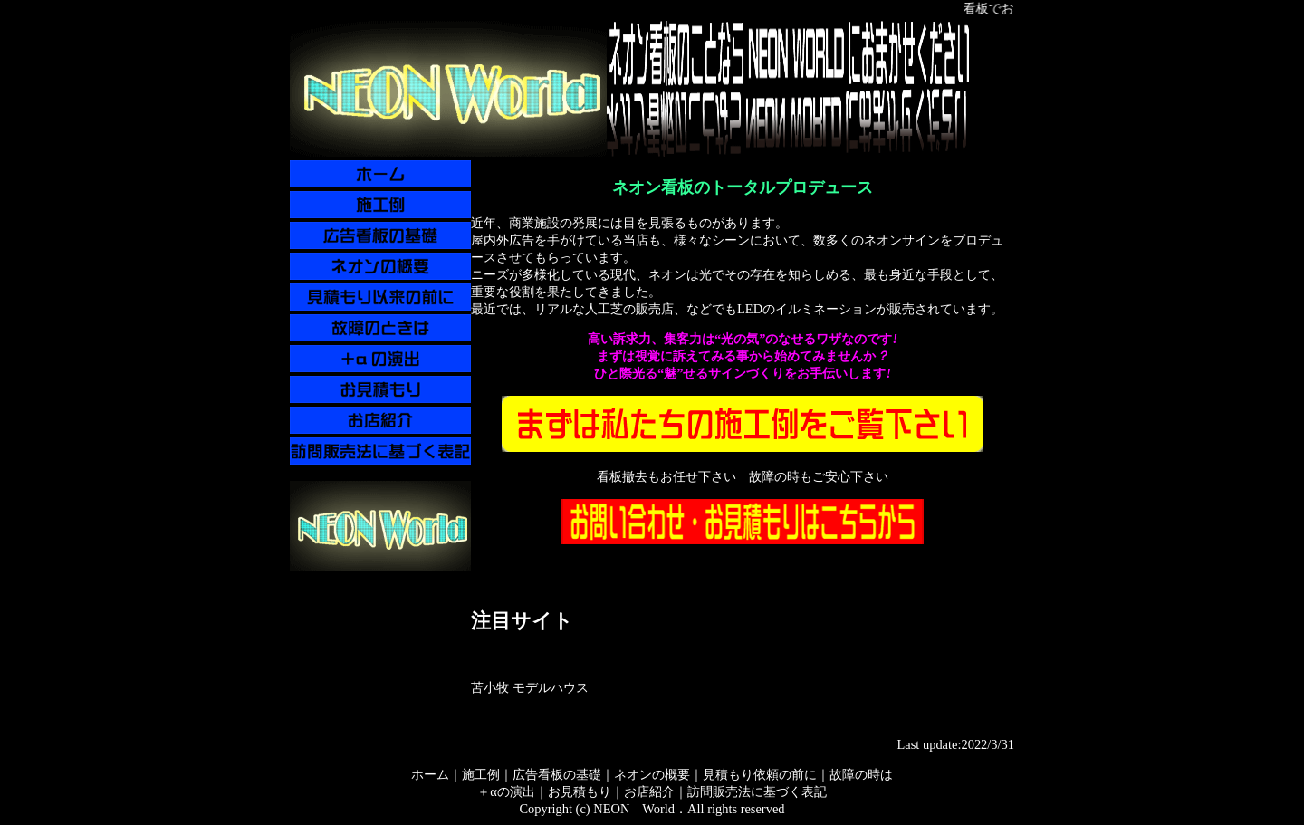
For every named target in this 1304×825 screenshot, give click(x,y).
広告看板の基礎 (557, 774)
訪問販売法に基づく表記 (757, 791)
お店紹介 (649, 791)
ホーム (430, 774)
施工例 (481, 774)
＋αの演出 (506, 791)
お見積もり (579, 791)
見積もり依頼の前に (760, 774)
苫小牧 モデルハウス (530, 687)
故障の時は (861, 774)
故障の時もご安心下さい (818, 476)
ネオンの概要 (652, 774)
